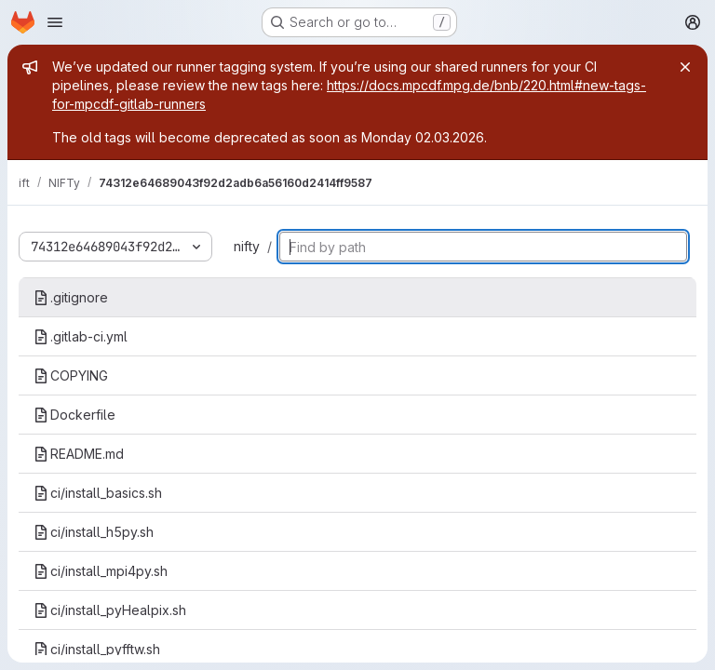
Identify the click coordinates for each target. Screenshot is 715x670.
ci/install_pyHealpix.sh (110, 610)
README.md (79, 454)
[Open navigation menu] (55, 22)
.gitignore (71, 297)
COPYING (71, 375)
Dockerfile (74, 414)
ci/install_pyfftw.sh (97, 649)
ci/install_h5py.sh (94, 532)
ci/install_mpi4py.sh (101, 571)
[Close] (685, 67)
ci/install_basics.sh (98, 493)
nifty (247, 246)
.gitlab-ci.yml (81, 336)
